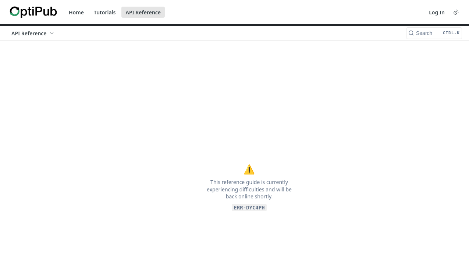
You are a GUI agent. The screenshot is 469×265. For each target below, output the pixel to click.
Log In (437, 12)
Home (76, 12)
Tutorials (105, 12)
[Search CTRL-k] (434, 33)
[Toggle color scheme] (456, 12)
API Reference (143, 12)
